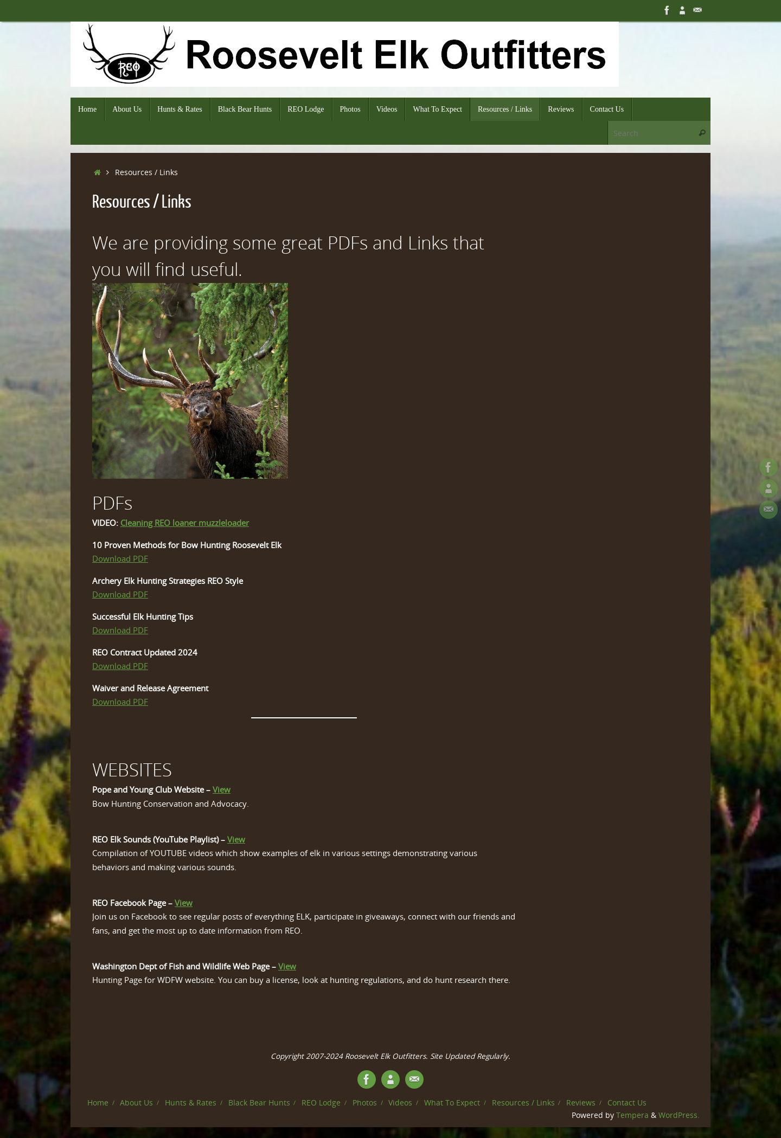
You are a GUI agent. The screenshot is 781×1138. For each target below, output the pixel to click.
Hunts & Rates (190, 1103)
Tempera (632, 1115)
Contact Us (626, 1103)
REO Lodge (321, 1103)
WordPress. (679, 1115)
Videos (400, 1103)
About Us (136, 1103)
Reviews (581, 1103)
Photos (365, 1103)
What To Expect (452, 1103)
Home (97, 1103)
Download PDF (120, 558)
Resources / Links (523, 1103)
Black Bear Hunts (259, 1103)
